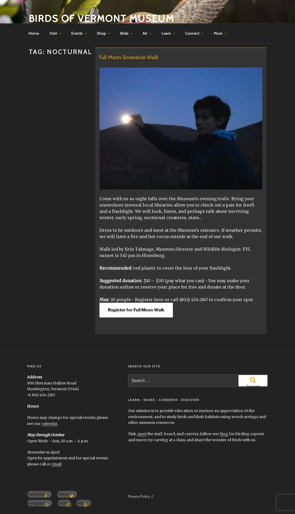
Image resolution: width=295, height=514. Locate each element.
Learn (169, 33)
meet (142, 433)
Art (147, 33)
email (57, 464)
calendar (49, 423)
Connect (194, 33)
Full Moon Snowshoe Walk (128, 57)
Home (33, 33)
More (221, 33)
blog (224, 433)
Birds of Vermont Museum (101, 18)
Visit (55, 33)
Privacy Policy (139, 496)
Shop (104, 33)
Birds (127, 33)
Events (79, 33)
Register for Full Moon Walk (136, 309)
